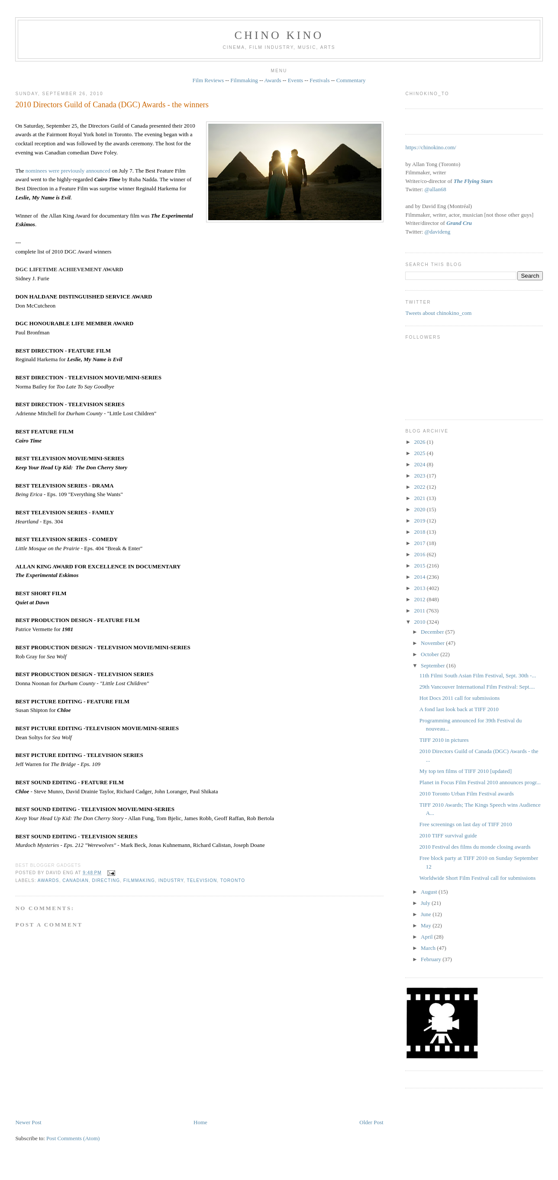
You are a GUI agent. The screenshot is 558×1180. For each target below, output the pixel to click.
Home (200, 1122)
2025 (420, 453)
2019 (420, 520)
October (430, 654)
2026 (420, 442)
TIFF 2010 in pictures (444, 740)
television (202, 880)
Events (295, 80)
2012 (420, 599)
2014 (420, 577)
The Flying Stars (473, 181)
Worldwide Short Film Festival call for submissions (477, 878)
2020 (420, 509)
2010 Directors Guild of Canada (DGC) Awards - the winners (111, 104)
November (433, 643)
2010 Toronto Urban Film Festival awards (466, 793)
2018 (420, 532)
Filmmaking (244, 80)
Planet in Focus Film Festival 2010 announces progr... (480, 782)
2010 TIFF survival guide (448, 835)
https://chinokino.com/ (430, 147)
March (429, 948)
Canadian (75, 880)
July (426, 903)
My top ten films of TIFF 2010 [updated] (465, 771)
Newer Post (28, 1122)
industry (171, 880)
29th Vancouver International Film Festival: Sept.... (477, 686)
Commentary (351, 80)
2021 (420, 498)
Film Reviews (208, 80)
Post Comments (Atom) (73, 1138)
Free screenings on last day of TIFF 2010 (465, 824)
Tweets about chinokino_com (438, 313)
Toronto (232, 880)
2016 (420, 554)
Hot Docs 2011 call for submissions (459, 698)
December (433, 631)
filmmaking (139, 880)
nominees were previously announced (68, 170)
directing (106, 880)
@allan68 (435, 189)
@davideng (438, 231)
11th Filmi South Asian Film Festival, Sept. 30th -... (477, 675)
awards (48, 880)
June (426, 914)
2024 (420, 464)
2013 (420, 588)
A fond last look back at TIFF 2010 (459, 709)
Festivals (319, 80)
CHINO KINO (279, 35)
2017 (420, 543)
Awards (272, 80)
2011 (420, 610)
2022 (420, 487)
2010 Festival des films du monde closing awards (475, 846)
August (430, 891)
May (426, 925)
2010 (420, 622)
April (427, 936)
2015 (420, 565)
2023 (420, 475)
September (433, 665)
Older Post (371, 1122)
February (431, 959)
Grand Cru (459, 223)
